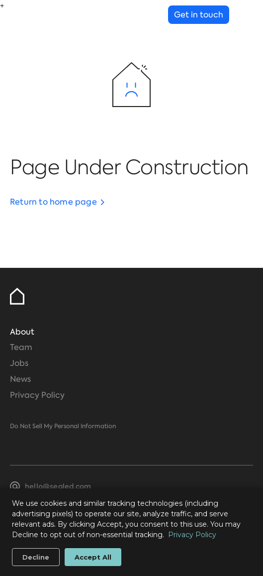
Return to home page (53, 202)
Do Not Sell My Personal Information (63, 426)
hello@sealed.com (58, 486)
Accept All (93, 557)
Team (21, 347)
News (20, 379)
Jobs (19, 363)
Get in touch (198, 14)
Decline (35, 557)
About (22, 332)
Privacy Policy (37, 395)
